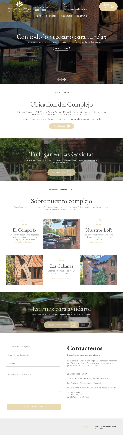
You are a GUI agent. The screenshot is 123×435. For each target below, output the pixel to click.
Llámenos (85, 430)
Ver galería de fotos (23, 242)
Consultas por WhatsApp (61, 328)
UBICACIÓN (51, 16)
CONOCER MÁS (61, 48)
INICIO (38, 16)
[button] (3, 42)
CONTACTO (82, 16)
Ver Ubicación (61, 128)
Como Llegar (83, 428)
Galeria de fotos (61, 175)
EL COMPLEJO (66, 16)
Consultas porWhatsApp (108, 6)
